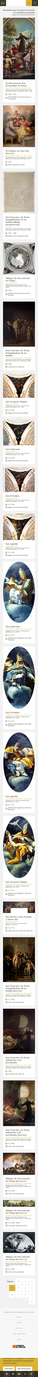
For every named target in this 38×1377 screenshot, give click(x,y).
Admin (19, 1339)
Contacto (19, 1317)
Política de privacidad (19, 1333)
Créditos (19, 1322)
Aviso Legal (19, 1328)
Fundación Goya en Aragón (14, 1312)
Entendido (9, 1369)
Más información (24, 1369)
